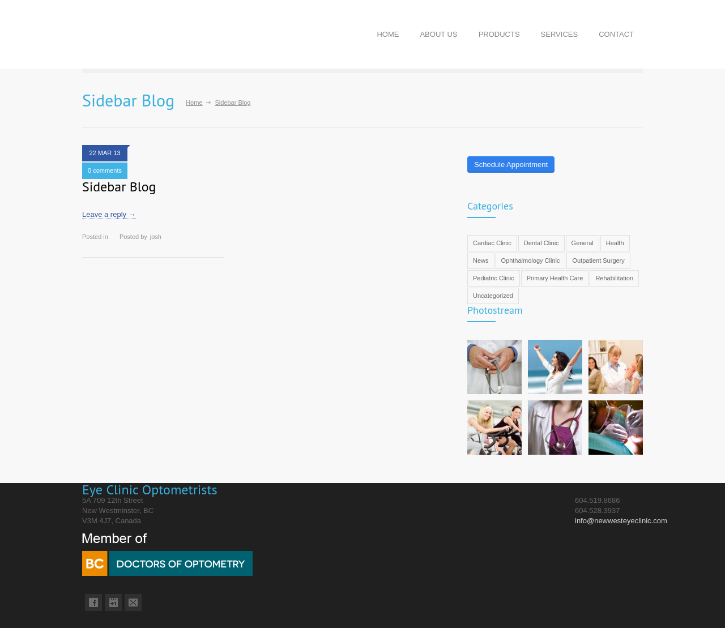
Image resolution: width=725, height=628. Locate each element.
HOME (388, 34)
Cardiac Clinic (492, 243)
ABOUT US (438, 34)
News (481, 260)
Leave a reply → (109, 214)
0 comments (105, 170)
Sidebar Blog (119, 186)
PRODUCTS (499, 34)
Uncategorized (493, 295)
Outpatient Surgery (598, 260)
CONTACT (616, 34)
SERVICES (559, 34)
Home (194, 102)
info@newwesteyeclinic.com (621, 520)
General (583, 243)
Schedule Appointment (511, 164)
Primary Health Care (555, 278)
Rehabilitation (614, 278)
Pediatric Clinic (493, 278)
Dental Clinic (541, 243)
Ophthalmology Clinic (530, 260)
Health (615, 243)
